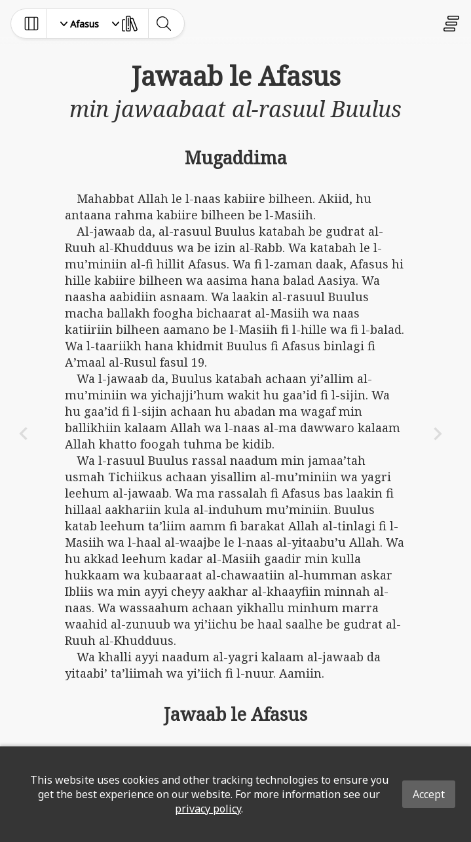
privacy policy (208, 808)
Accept (429, 794)
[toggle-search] (163, 23)
